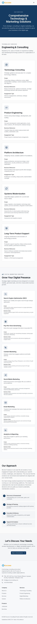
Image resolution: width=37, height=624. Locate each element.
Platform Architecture (25, 598)
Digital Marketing (24, 596)
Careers (4, 598)
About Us (4, 590)
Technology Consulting (25, 590)
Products (4, 593)
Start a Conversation (18, 553)
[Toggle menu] (33, 2)
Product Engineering (25, 593)
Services (4, 596)
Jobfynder (4, 606)
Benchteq (4, 609)
